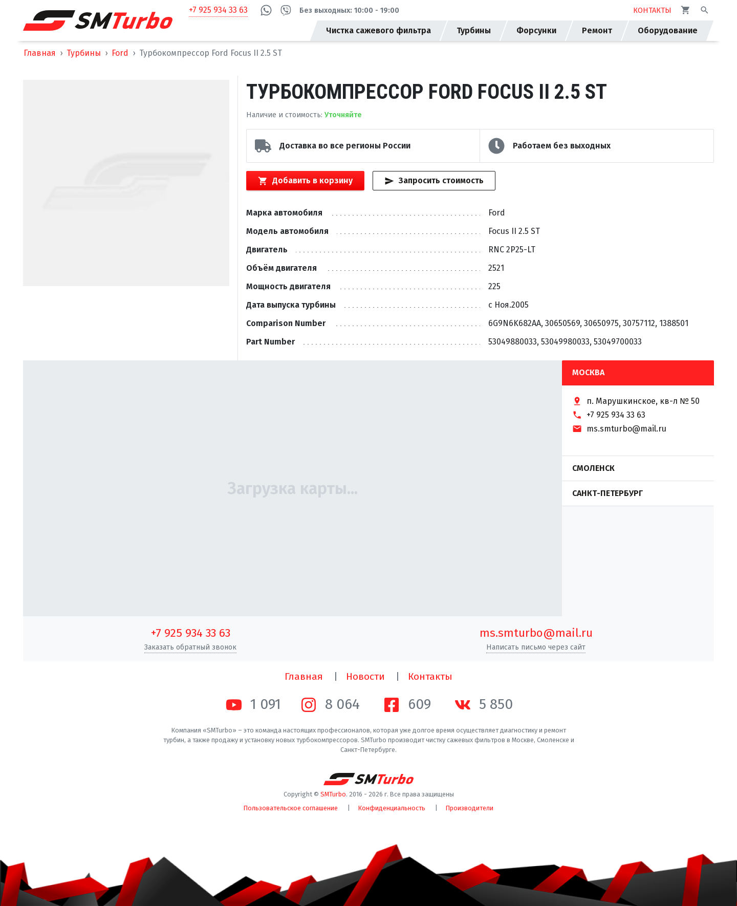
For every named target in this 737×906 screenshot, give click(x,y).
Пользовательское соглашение (291, 808)
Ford (120, 53)
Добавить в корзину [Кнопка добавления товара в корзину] (305, 181)
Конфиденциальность (391, 808)
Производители (469, 808)
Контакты (430, 676)
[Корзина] (685, 10)
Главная (40, 53)
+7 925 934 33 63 (218, 10)
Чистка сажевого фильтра (378, 30)
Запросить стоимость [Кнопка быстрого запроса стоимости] (433, 181)
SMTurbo (333, 794)
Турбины (84, 53)
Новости (365, 676)
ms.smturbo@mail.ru (536, 633)
